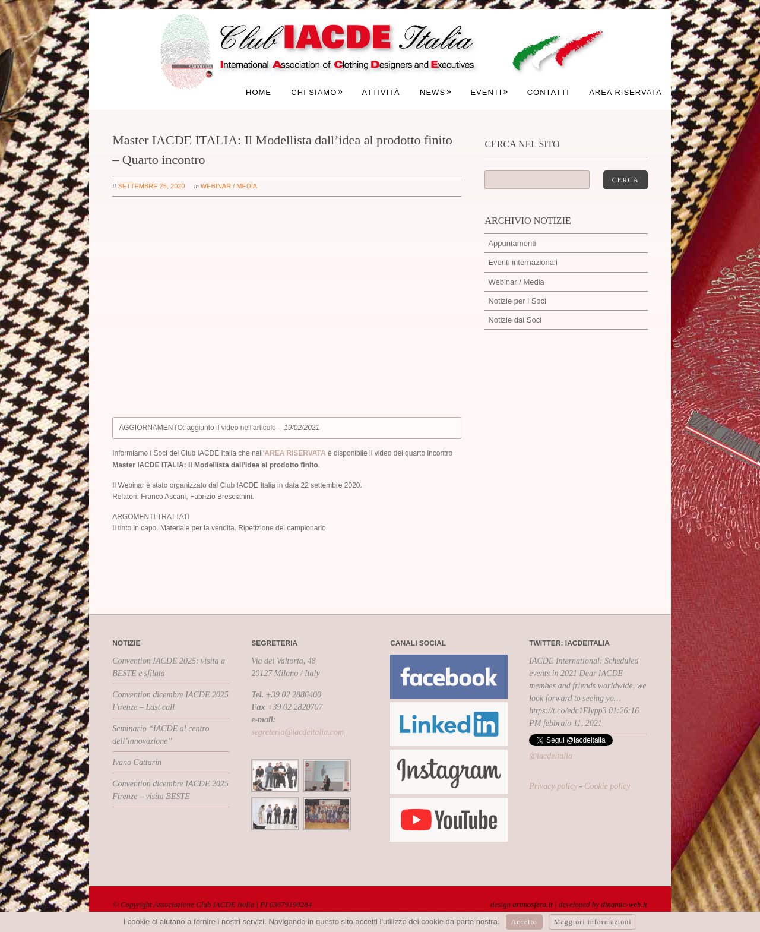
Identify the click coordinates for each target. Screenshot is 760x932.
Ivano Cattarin (137, 762)
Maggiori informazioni (593, 922)
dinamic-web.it (624, 904)
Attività (381, 92)
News (436, 92)
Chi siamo (317, 92)
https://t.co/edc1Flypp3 (567, 710)
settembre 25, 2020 (151, 185)
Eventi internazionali (522, 262)
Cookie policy (607, 786)
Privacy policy (553, 786)
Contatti (548, 92)
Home (258, 92)
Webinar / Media (229, 185)
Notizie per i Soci (517, 300)
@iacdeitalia (550, 755)
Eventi (489, 92)
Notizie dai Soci (515, 319)
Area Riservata (625, 92)
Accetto (524, 922)
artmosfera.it (532, 904)
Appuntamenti (512, 243)
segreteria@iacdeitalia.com (297, 732)
